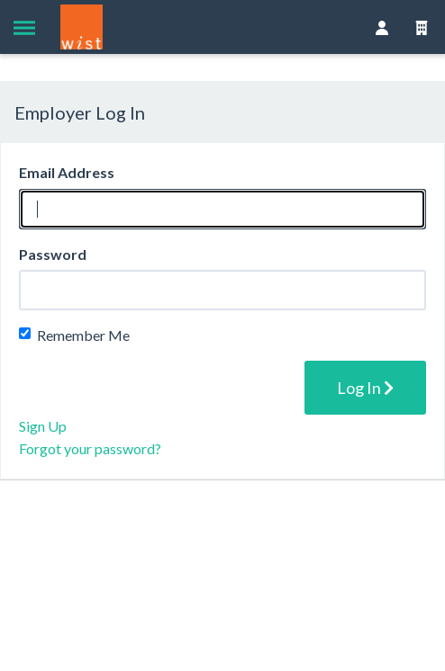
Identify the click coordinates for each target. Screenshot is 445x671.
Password (52, 254)
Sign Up (43, 425)
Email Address (66, 172)
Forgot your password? (90, 448)
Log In (365, 388)
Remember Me (74, 335)
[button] (24, 27)
